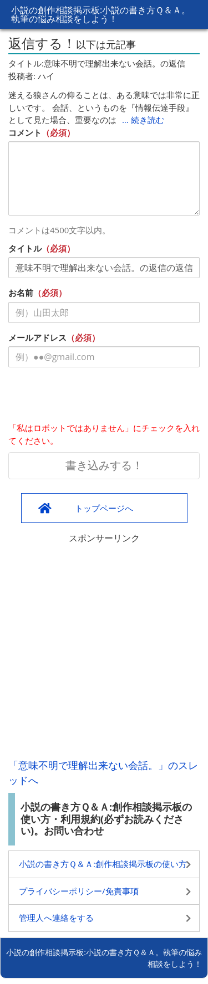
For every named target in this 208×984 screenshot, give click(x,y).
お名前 (20, 292)
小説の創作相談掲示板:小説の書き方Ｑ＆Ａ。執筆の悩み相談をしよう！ (100, 14)
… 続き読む (143, 119)
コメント (25, 132)
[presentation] (92, 397)
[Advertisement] (104, 648)
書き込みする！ (104, 465)
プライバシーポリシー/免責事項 (79, 890)
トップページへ (104, 508)
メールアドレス (37, 337)
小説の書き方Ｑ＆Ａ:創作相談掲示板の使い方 (103, 863)
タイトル (25, 248)
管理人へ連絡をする (56, 917)
